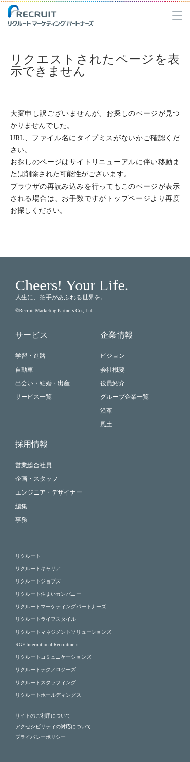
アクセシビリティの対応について (53, 726)
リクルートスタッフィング (45, 682)
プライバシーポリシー (40, 737)
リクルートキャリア (38, 568)
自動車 (24, 369)
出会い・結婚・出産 (42, 383)
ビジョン (112, 356)
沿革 (106, 410)
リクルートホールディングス (48, 695)
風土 (106, 424)
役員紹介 (112, 383)
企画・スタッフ (36, 478)
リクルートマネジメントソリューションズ (63, 632)
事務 (21, 519)
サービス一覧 (33, 396)
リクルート (28, 556)
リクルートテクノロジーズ (45, 670)
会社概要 (112, 369)
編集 (21, 506)
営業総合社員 (33, 465)
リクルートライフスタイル (45, 619)
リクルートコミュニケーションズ (53, 657)
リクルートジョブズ (38, 581)
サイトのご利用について (43, 716)
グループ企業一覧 (124, 396)
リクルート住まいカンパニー (48, 594)
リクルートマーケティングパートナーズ (60, 606)
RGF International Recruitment (47, 644)
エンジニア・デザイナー (48, 492)
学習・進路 (30, 356)
